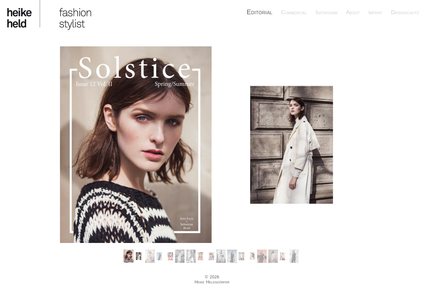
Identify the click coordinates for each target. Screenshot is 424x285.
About (353, 12)
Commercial (294, 12)
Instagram (327, 12)
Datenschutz (405, 12)
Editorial (260, 12)
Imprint (375, 12)
